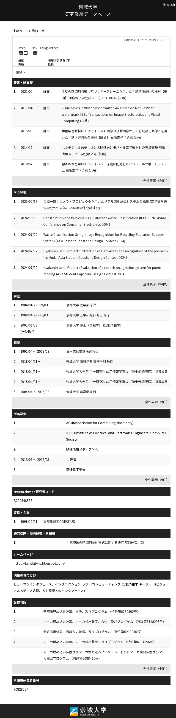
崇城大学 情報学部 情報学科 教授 (89, 361)
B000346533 (23, 500)
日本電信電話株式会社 (82, 351)
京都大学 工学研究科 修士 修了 (88, 315)
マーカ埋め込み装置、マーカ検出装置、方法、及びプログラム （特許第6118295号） (104, 621)
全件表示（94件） (156, 284)
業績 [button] (19, 72)
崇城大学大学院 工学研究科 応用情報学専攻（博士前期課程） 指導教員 (117, 371)
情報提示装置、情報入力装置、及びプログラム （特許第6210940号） (93, 631)
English (169, 4)
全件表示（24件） (156, 180)
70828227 (21, 689)
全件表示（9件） (157, 402)
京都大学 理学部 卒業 (81, 305)
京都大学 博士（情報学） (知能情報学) (93, 325)
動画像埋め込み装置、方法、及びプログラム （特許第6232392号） (91, 611)
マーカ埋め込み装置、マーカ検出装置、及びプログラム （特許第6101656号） (99, 641)
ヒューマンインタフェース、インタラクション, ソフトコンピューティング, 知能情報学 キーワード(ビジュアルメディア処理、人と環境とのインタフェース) (89, 587)
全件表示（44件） (156, 668)
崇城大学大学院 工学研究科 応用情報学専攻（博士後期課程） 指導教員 (117, 381)
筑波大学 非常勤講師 (81, 391)
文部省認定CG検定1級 (59, 521)
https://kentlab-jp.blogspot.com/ (39, 563)
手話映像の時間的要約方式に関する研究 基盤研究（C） (106, 542)
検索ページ (20, 30)
